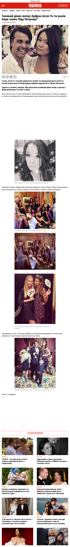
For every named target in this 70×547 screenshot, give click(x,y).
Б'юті (23, 10)
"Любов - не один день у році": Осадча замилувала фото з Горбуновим (14, 461)
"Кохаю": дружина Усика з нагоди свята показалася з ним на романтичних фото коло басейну (51, 521)
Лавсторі (29, 10)
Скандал (12, 10)
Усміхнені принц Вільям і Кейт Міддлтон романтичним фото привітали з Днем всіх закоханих (50, 491)
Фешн (18, 10)
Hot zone (37, 10)
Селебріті (5, 10)
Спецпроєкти (45, 10)
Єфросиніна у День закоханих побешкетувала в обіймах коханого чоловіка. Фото (52, 461)
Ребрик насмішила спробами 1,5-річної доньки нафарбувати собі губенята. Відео (15, 491)
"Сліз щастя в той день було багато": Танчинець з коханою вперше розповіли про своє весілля (17, 521)
